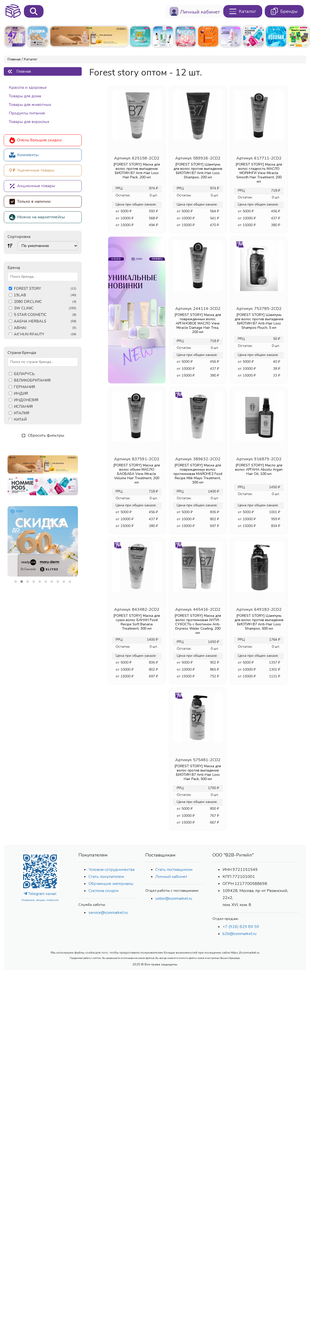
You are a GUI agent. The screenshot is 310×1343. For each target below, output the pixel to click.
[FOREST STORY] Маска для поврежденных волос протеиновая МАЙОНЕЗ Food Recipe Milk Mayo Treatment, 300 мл (197, 473)
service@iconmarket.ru (108, 912)
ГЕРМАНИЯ (24, 387)
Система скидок (103, 890)
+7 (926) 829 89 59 (241, 926)
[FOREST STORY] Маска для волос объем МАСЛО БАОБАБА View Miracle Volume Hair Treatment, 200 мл (136, 473)
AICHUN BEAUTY (45, 334)
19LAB (45, 295)
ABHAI (45, 327)
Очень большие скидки (35, 140)
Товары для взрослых (29, 122)
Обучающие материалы (110, 883)
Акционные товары (32, 186)
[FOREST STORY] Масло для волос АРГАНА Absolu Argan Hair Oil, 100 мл (259, 469)
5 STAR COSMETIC (45, 314)
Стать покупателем (106, 876)
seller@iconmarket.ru (173, 898)
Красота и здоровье (28, 87)
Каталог (30, 59)
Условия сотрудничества (111, 869)
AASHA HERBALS (45, 321)
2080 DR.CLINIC (45, 301)
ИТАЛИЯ (21, 413)
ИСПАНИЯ (23, 406)
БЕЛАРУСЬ (24, 374)
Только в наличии (30, 201)
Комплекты (23, 155)
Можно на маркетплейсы (37, 217)
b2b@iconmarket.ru (239, 934)
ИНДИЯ (21, 393)
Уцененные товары (31, 170)
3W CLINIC (45, 308)
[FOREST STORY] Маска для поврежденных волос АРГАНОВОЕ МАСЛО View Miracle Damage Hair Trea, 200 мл (197, 323)
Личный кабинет (171, 876)
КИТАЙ (20, 419)
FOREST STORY (45, 288)
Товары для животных (30, 104)
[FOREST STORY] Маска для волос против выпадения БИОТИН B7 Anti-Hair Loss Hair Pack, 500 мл (197, 772)
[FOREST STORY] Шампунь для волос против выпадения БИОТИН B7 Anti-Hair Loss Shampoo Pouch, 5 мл (259, 321)
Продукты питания (27, 113)
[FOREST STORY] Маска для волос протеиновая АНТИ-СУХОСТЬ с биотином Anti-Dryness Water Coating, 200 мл (197, 624)
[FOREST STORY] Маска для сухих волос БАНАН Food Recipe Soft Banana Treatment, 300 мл (136, 622)
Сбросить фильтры (43, 435)
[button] (16, 581)
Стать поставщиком (173, 869)
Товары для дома (25, 96)
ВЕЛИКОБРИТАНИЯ (32, 380)
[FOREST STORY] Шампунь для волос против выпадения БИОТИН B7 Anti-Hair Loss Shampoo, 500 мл (259, 622)
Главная (14, 59)
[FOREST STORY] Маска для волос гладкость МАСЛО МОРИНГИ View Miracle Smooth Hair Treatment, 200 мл (259, 173)
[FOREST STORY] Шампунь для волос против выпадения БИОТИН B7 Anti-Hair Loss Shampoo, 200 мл (197, 170)
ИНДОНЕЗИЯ (26, 400)
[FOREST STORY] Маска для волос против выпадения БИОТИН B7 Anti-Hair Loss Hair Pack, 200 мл (136, 170)
